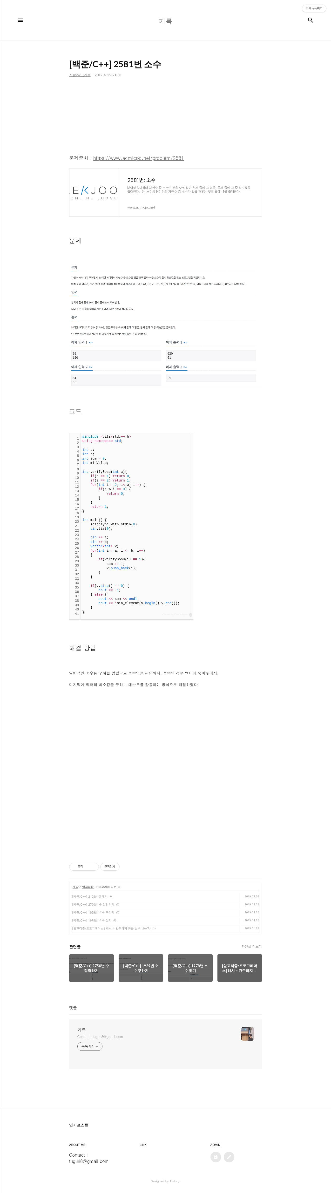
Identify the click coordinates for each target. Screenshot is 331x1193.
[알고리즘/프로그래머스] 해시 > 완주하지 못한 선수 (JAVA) (111, 928)
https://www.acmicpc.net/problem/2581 (138, 157)
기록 (81, 1030)
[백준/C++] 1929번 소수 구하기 (93, 912)
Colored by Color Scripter (175, 614)
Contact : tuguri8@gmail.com (100, 1036)
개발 (75, 887)
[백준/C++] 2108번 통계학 (90, 896)
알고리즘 (88, 887)
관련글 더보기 (251, 946)
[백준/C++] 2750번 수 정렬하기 (93, 904)
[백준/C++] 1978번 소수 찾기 (92, 920)
